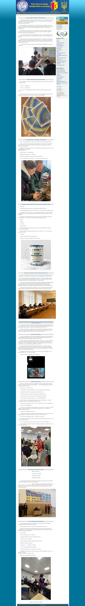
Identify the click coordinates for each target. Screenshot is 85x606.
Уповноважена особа (60, 65)
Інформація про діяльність (61, 60)
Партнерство (59, 59)
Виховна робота (60, 44)
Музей (58, 51)
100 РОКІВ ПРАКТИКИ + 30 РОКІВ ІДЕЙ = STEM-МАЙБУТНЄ (36, 139)
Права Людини (59, 78)
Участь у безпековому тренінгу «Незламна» (36, 521)
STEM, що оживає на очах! (36, 381)
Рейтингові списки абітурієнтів (62, 72)
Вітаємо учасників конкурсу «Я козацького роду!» (36, 79)
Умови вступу (59, 75)
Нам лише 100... (59, 47)
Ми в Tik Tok (59, 29)
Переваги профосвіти (61, 69)
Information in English (60, 42)
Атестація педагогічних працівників (61, 53)
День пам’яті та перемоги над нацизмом (62, 83)
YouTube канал (59, 27)
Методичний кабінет (60, 45)
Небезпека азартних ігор (61, 81)
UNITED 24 (58, 63)
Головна (20, 12)
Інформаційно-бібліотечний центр (62, 56)
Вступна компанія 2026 (61, 71)
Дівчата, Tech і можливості (36, 334)
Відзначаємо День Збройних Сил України (36, 469)
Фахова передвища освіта (34, 12)
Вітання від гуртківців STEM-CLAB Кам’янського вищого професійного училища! (36, 204)
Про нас (58, 41)
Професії (25, 13)
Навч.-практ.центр (45, 12)
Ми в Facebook (59, 24)
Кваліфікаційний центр (55, 12)
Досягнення (59, 48)
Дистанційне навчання (61, 62)
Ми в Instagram (59, 26)
